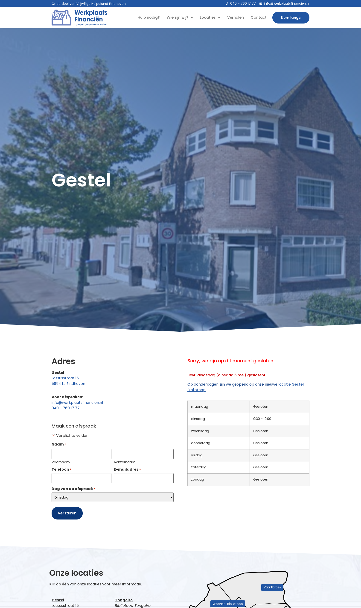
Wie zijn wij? (180, 17)
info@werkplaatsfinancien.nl (77, 402)
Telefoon (61, 468)
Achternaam (124, 461)
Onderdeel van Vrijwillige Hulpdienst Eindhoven (89, 3)
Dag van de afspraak (73, 487)
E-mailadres (127, 468)
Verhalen (235, 17)
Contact (259, 17)
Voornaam (61, 461)
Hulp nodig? (149, 17)
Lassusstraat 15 (65, 378)
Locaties (210, 17)
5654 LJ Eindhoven (68, 383)
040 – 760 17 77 (66, 408)
